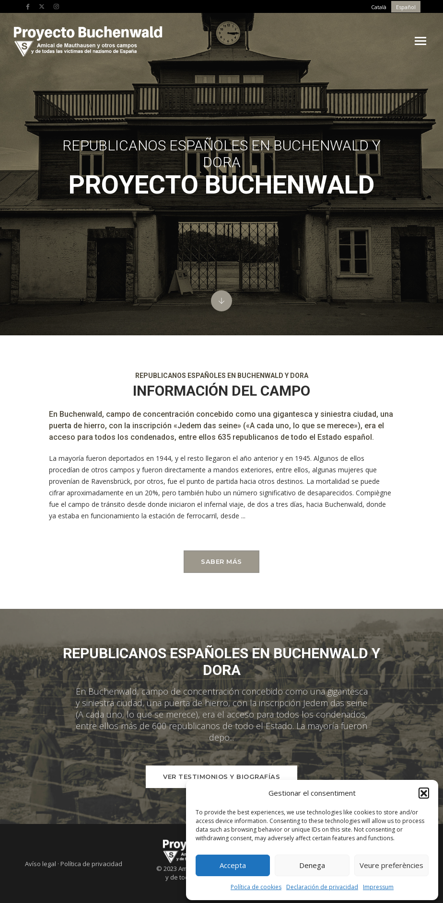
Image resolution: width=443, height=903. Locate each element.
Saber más (221, 561)
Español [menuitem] (406, 7)
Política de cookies (256, 885)
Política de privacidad (91, 863)
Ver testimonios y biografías (221, 776)
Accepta (233, 864)
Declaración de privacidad (322, 885)
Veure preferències (391, 864)
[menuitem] (378, 6)
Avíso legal (40, 863)
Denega (312, 864)
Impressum (378, 885)
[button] (424, 791)
